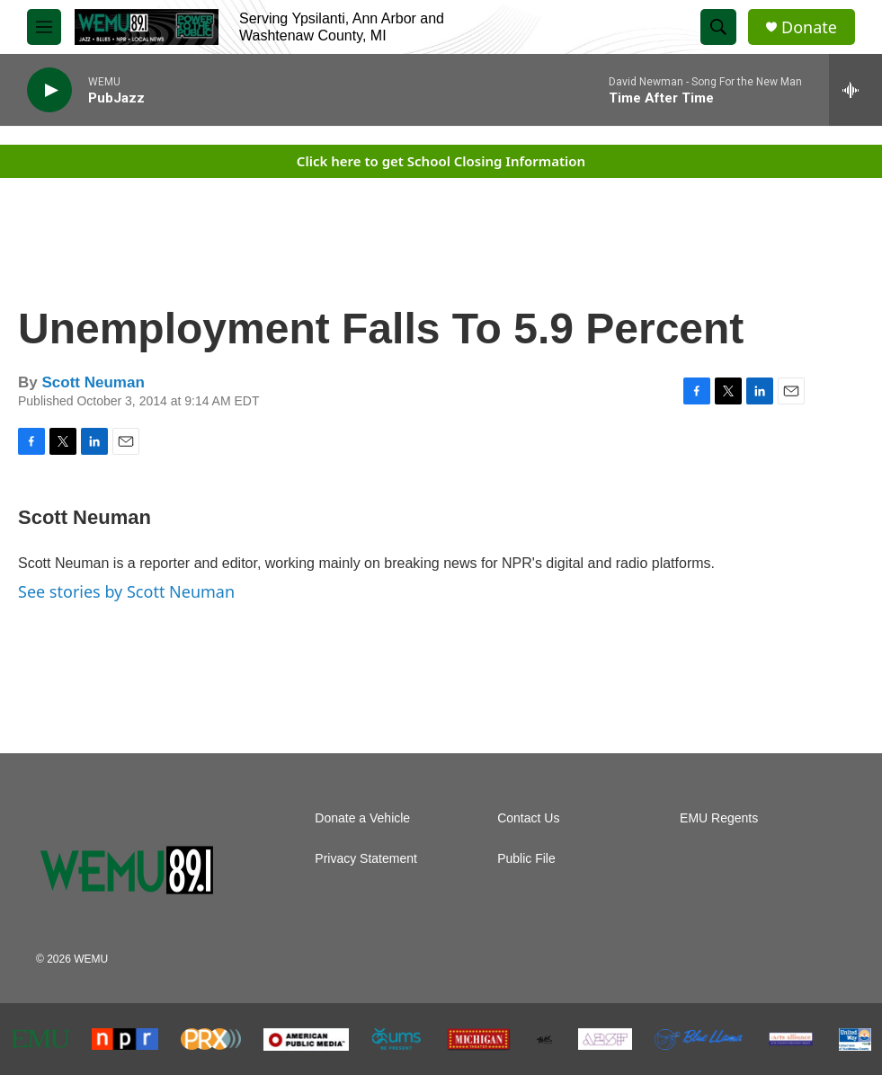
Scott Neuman (92, 382)
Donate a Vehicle (362, 818)
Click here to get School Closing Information (441, 161)
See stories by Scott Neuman (126, 591)
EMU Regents (719, 818)
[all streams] (855, 90)
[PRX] (211, 1039)
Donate (809, 27)
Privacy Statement (366, 859)
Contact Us (528, 818)
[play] (49, 90)
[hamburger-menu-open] (44, 27)
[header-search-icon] (718, 27)
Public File (526, 859)
